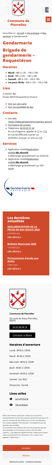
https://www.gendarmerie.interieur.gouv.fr (30, 121)
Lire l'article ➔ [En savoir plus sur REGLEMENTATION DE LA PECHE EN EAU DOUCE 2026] (14, 237)
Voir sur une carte (17, 103)
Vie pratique (33, 33)
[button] (48, 19)
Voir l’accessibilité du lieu (20, 107)
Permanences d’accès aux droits (22, 260)
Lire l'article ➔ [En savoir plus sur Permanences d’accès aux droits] (14, 268)
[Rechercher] (48, 10)
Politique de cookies (16, 461)
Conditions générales (33, 461)
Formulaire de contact (19, 124)
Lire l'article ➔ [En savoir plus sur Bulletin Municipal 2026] (14, 251)
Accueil (20, 33)
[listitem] (26, 399)
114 (40, 137)
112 (45, 131)
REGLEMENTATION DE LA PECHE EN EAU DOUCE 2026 (23, 228)
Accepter (26, 448)
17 (38, 131)
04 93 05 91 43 (27, 128)
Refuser (26, 455)
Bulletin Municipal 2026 (21, 243)
